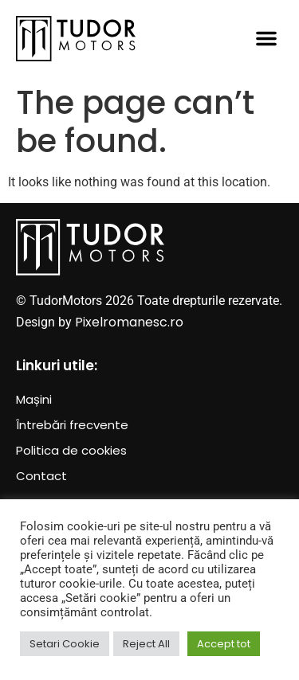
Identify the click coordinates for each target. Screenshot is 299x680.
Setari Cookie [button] (65, 643)
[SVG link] (76, 38)
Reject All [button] (146, 643)
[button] (266, 38)
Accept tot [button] (223, 643)
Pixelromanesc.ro (129, 322)
